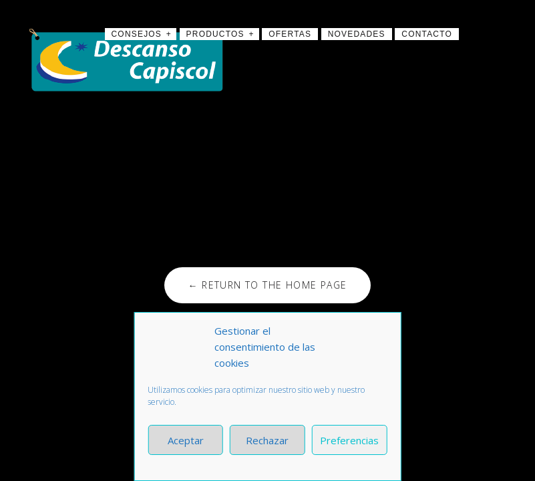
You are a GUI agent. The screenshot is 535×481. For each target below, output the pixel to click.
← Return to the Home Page (267, 285)
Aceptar (186, 440)
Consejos (137, 34)
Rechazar (267, 440)
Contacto (426, 34)
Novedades (356, 34)
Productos (215, 34)
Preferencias (349, 440)
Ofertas (290, 34)
